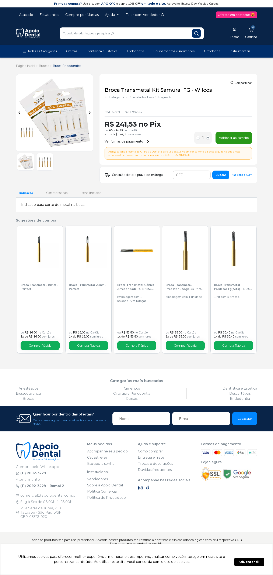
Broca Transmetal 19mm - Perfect (39, 287)
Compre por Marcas (82, 15)
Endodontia (135, 51)
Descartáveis (240, 393)
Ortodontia (212, 51)
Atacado (26, 15)
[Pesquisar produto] (196, 33)
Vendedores (97, 479)
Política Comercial (102, 491)
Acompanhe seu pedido (107, 451)
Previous (19, 113)
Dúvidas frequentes (155, 470)
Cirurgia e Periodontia (131, 393)
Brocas (44, 66)
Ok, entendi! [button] (249, 562)
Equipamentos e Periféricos (174, 51)
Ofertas (71, 51)
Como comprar (150, 451)
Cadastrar (245, 419)
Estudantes (49, 15)
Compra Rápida (40, 346)
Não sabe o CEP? (241, 175)
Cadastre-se (97, 457)
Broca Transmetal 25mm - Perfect (87, 287)
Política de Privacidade (106, 498)
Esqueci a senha (100, 464)
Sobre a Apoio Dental (105, 485)
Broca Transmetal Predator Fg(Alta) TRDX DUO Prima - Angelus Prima (232, 287)
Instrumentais (240, 51)
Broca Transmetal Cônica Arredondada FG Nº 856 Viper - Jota (135, 287)
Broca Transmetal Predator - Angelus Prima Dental (184, 287)
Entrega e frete (151, 457)
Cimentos (132, 388)
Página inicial (25, 66)
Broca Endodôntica (67, 66)
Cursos (131, 399)
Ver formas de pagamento (127, 141)
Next (90, 113)
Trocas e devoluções (155, 464)
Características (56, 193)
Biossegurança (28, 393)
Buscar (221, 175)
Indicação (26, 193)
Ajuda (112, 15)
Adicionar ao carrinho (234, 138)
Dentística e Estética (102, 51)
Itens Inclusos (91, 193)
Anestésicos (28, 388)
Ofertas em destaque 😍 (236, 15)
